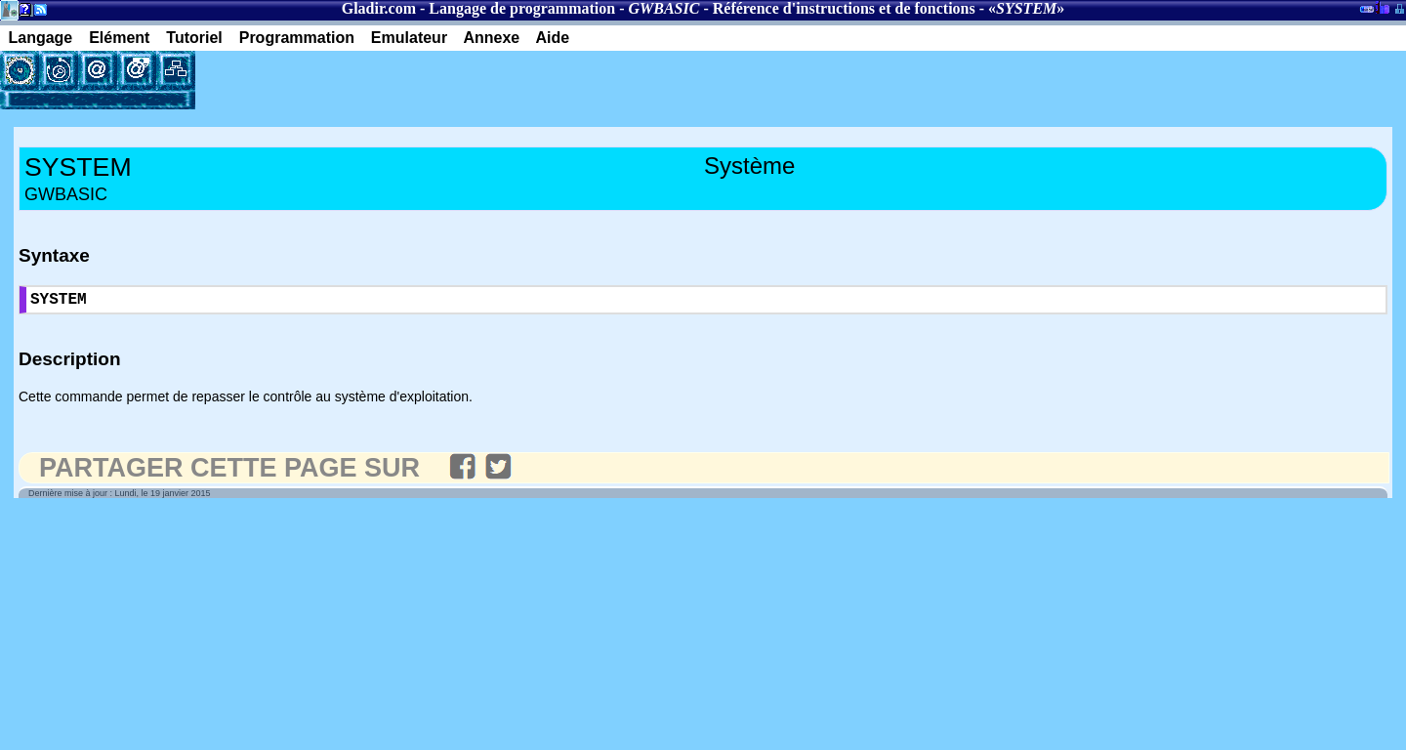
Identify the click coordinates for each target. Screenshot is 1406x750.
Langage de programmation (522, 8)
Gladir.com (379, 8)
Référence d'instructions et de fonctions (844, 8)
